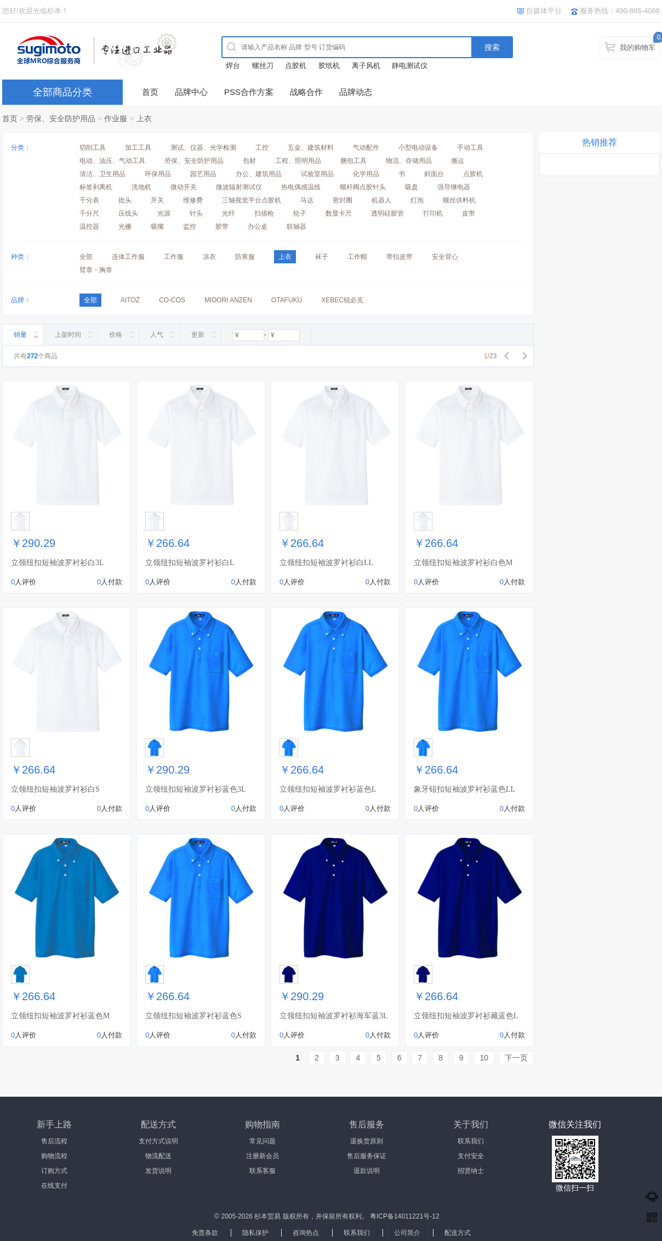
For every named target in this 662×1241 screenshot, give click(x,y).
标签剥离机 (95, 187)
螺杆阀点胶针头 (363, 187)
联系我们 (471, 1141)
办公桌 (257, 226)
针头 (196, 213)
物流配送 (158, 1156)
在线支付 (54, 1185)
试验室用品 (317, 174)
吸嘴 (157, 226)
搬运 (457, 161)
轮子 (299, 213)
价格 (115, 335)
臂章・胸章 (95, 270)
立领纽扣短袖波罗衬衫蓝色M (60, 1016)
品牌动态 (355, 92)
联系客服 (262, 1171)
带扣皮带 (399, 257)
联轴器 (296, 226)
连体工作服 (128, 257)
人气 (156, 335)
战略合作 (306, 92)
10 (484, 1057)
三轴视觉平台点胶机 (251, 200)
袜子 (321, 257)
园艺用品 (203, 174)
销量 (20, 335)
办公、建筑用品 (259, 174)
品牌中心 (191, 92)
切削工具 (92, 147)
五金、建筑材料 (311, 147)
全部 (86, 257)
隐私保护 (255, 1233)
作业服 (115, 118)
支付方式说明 (158, 1141)
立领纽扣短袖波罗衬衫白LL (326, 563)
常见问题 (262, 1141)
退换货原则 (366, 1141)
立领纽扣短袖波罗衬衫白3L (57, 563)
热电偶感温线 (301, 187)
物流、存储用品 (409, 161)
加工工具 (138, 147)
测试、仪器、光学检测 (203, 147)
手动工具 (470, 147)
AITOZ (130, 300)
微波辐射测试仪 (239, 187)
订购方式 (54, 1171)
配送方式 (457, 1233)
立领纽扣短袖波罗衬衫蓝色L (327, 789)
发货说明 (158, 1171)
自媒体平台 (544, 11)
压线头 (128, 213)
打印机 (433, 213)
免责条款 (205, 1233)
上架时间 (68, 335)
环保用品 (158, 174)
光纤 (228, 213)
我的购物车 (637, 47)
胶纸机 (329, 65)
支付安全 (471, 1156)
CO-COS (172, 300)
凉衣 (209, 257)
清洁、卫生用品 (102, 174)
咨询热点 (306, 1233)
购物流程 (54, 1156)
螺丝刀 (262, 65)
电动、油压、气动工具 (112, 161)
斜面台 (434, 174)
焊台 (233, 65)
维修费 (193, 200)
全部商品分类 (62, 92)
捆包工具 (353, 161)
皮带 (468, 213)
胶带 (222, 226)
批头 (125, 200)
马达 (306, 200)
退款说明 (366, 1171)
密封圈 (342, 200)
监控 (189, 226)
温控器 (89, 226)
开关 (157, 200)
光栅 (125, 226)
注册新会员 (262, 1156)
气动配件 (366, 147)
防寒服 (245, 257)
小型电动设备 (418, 147)
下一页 (516, 1057)
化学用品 (366, 174)
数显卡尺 (339, 213)
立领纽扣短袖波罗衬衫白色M (463, 563)
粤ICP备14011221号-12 (405, 1216)
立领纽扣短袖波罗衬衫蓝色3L (195, 789)
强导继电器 (453, 187)
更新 (197, 335)
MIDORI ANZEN (228, 300)
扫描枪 (264, 213)
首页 (150, 92)
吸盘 (411, 187)
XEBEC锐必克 (342, 300)
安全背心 (445, 257)
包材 (249, 161)
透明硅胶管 (387, 213)
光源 (163, 213)
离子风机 (366, 65)
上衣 (144, 118)
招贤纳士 (471, 1171)
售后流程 (54, 1141)
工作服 (174, 257)
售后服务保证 (366, 1156)
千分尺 (89, 213)
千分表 (89, 200)
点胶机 (295, 65)
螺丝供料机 (459, 200)
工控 (262, 147)
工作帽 (357, 257)
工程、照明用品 (298, 161)
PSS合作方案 (248, 92)
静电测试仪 (409, 65)
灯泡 (417, 200)
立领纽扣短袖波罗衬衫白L (190, 563)
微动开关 (183, 187)
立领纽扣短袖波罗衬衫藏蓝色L (466, 1016)
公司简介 (407, 1233)
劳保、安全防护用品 (60, 118)
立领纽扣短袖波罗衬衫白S (55, 789)
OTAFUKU (286, 300)
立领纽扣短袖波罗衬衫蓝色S (193, 1016)
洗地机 (141, 187)
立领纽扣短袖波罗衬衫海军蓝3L (333, 1016)
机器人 (381, 200)
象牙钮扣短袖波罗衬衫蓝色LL (464, 789)
